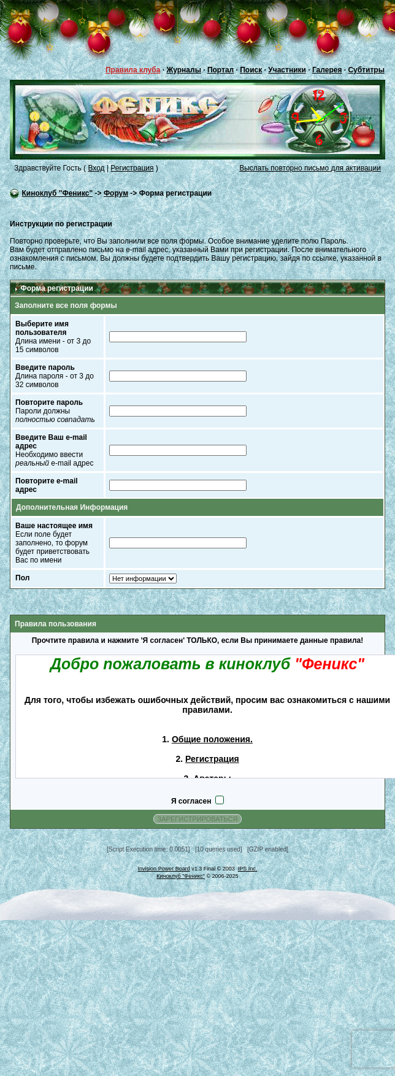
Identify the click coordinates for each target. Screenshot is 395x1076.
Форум (116, 193)
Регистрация (131, 168)
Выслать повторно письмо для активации (310, 168)
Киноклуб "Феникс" (57, 193)
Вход (96, 168)
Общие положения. (212, 739)
